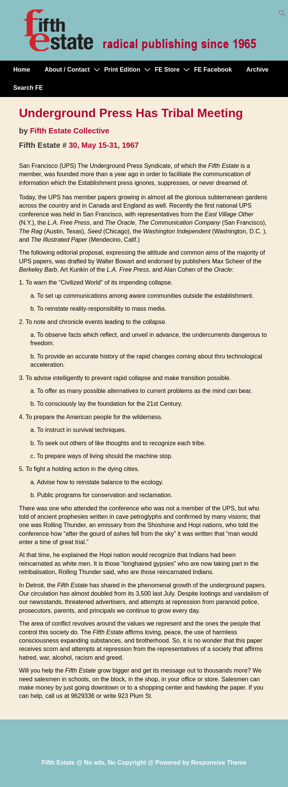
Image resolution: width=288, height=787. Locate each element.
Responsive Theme (219, 762)
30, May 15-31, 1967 (104, 145)
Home (21, 69)
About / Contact (67, 69)
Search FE (28, 87)
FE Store (167, 69)
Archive (257, 69)
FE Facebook (213, 69)
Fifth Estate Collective (69, 131)
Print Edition (122, 69)
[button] (282, 15)
